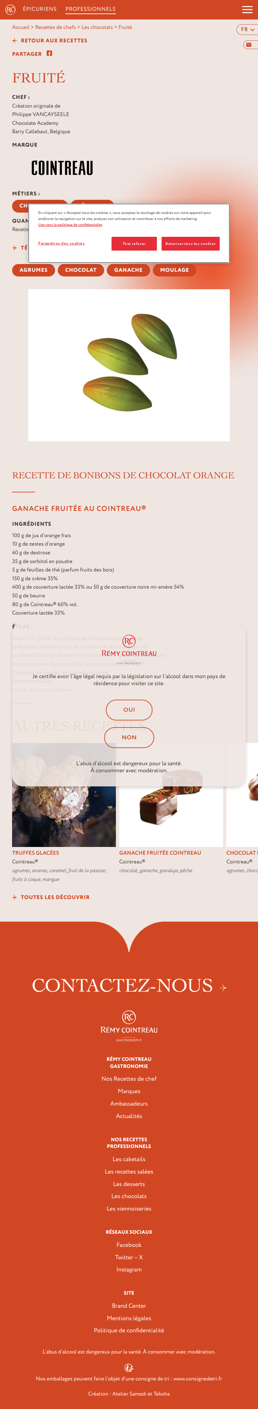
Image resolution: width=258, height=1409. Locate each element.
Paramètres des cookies (61, 243)
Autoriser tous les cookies (190, 244)
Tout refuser (134, 244)
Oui (129, 710)
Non (129, 737)
